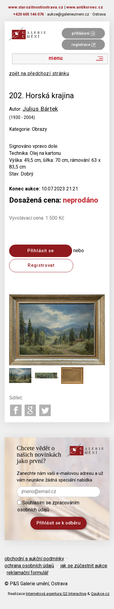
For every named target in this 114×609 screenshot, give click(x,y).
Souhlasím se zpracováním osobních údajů (48, 506)
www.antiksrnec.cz (84, 7)
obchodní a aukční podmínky (34, 559)
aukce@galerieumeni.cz (68, 14)
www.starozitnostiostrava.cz (35, 7)
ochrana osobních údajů (29, 566)
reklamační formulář (27, 573)
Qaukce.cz (100, 593)
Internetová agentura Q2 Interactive (56, 593)
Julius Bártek (40, 108)
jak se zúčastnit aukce (83, 566)
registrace (83, 44)
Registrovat (41, 265)
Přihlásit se (40, 250)
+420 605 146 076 (28, 14)
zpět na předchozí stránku (39, 73)
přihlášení (83, 33)
